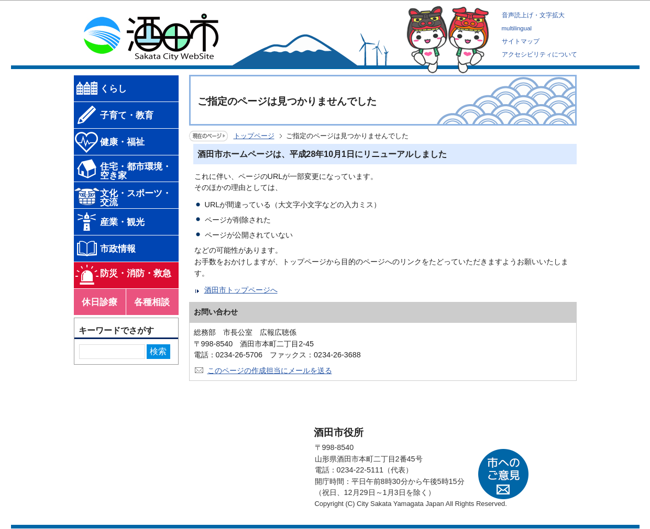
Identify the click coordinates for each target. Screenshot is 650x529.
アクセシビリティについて (539, 54)
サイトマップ (520, 41)
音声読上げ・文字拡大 (533, 15)
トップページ (254, 136)
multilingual (517, 28)
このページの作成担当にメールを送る (269, 370)
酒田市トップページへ (241, 290)
